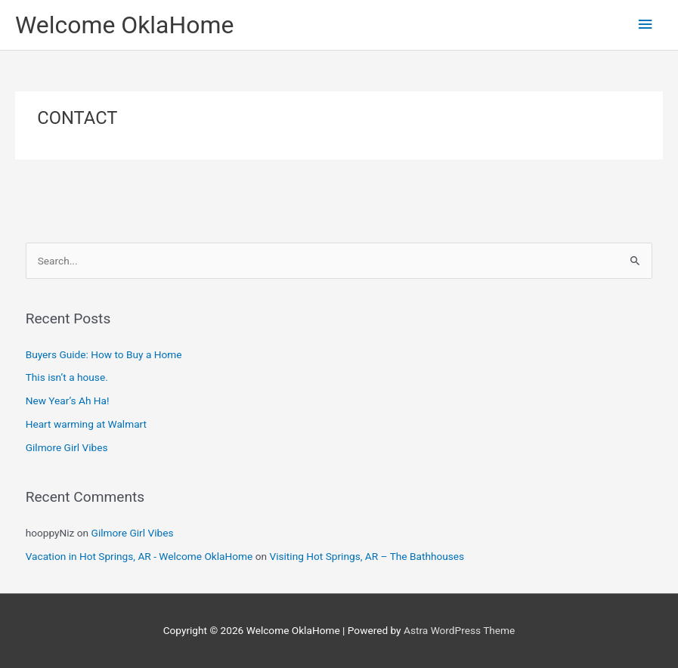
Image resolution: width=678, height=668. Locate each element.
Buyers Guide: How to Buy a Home (104, 354)
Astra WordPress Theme (459, 630)
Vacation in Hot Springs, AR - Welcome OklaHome (139, 556)
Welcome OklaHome (124, 25)
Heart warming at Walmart (86, 424)
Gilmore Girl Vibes (67, 447)
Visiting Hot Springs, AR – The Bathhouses (366, 556)
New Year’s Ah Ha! (68, 400)
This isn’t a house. (67, 377)
